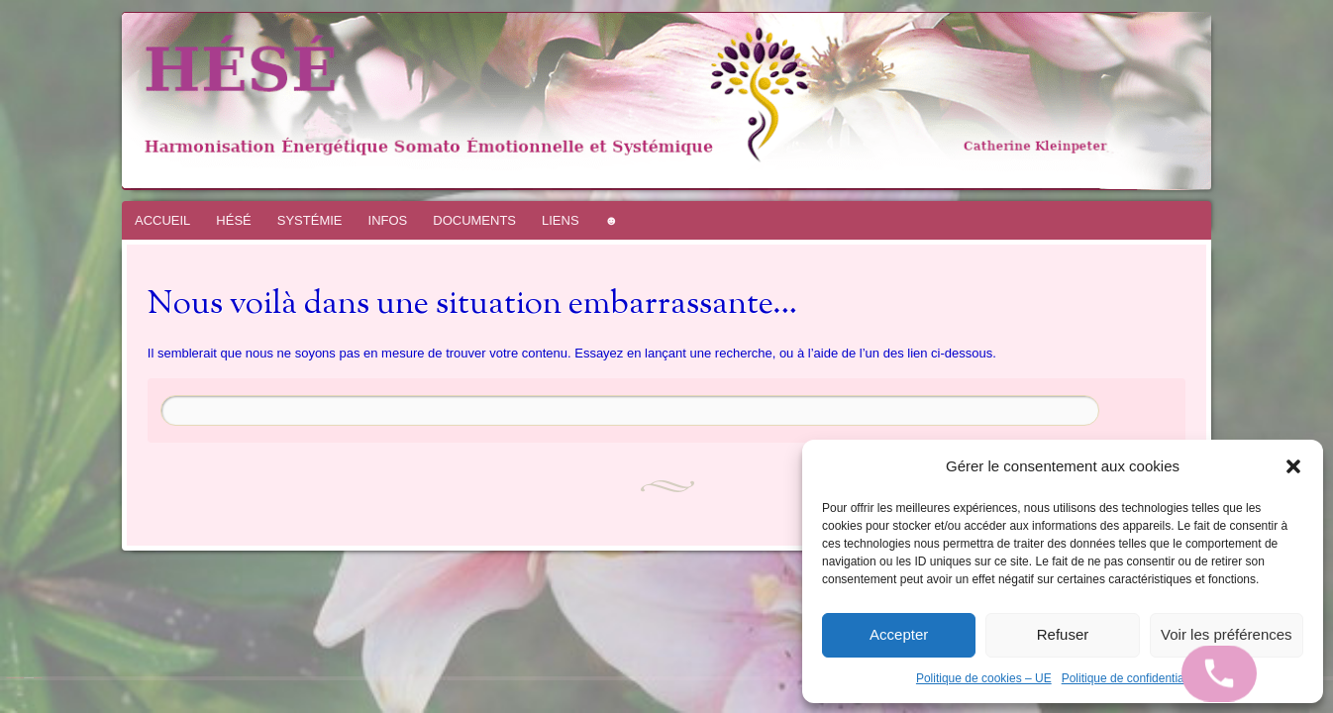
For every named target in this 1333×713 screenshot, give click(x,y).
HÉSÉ (233, 220)
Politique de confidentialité (1130, 678)
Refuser (1063, 634)
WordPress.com (38, 677)
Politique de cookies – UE (984, 678)
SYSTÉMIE (310, 220)
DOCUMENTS (474, 220)
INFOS (388, 220)
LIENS (560, 220)
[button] (1293, 466)
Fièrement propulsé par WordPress (15, 677)
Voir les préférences (1226, 634)
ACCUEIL (162, 220)
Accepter (899, 634)
